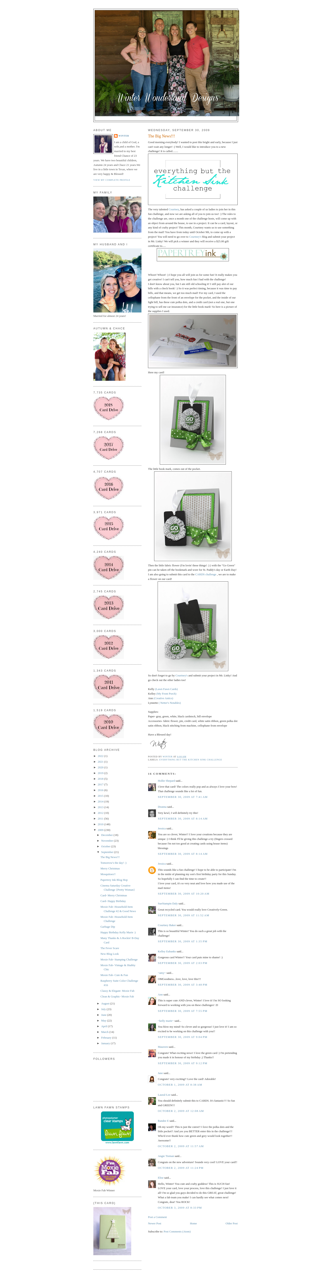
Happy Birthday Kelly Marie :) (118, 932)
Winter (123, 136)
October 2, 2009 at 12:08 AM (181, 1111)
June (104, 1014)
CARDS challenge (206, 574)
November (107, 840)
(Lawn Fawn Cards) (166, 689)
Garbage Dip (107, 926)
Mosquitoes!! (107, 874)
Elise (161, 1177)
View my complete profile (111, 180)
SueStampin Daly (168, 903)
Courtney (174, 209)
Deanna (162, 806)
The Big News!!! (110, 857)
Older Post (232, 1223)
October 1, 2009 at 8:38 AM (180, 1084)
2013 (101, 807)
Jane (160, 1073)
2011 (101, 818)
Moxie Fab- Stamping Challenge (119, 959)
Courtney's (195, 236)
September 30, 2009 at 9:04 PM (182, 1037)
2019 (101, 773)
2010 (101, 824)
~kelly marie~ (166, 1020)
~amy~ (162, 972)
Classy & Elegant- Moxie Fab (117, 990)
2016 (101, 790)
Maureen (163, 1046)
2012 (101, 812)
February (106, 1037)
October (106, 846)
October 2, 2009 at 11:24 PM (181, 1167)
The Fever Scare (109, 948)
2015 (101, 795)
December (107, 835)
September (107, 852)
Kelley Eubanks (167, 951)
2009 (101, 830)
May (104, 1020)
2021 (101, 761)
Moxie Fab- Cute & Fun (114, 975)
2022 (101, 756)
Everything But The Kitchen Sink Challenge (190, 759)
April (104, 1026)
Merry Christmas (110, 868)
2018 (101, 778)
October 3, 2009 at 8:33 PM (180, 1207)
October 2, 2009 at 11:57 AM (181, 1146)
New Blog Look (109, 953)
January (106, 1043)
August (105, 1003)
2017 (101, 784)
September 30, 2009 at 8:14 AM (183, 818)
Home (193, 1223)
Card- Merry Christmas (113, 895)
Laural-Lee (164, 1094)
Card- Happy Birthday (113, 901)
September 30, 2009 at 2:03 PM (182, 963)
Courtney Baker (167, 925)
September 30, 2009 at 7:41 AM (183, 797)
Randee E (163, 1120)
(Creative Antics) (163, 698)
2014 (101, 801)
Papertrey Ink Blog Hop (114, 879)
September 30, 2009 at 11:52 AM (183, 915)
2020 (101, 767)
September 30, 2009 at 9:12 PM (182, 1063)
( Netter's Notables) (170, 702)
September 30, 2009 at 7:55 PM (182, 1011)
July (104, 1009)
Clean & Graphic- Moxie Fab (117, 996)
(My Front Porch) (166, 693)
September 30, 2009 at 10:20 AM (183, 893)
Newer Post (154, 1223)
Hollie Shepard (166, 780)
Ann (160, 994)
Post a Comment (157, 1217)
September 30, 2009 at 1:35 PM (182, 941)
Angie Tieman (166, 1156)
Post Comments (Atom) (177, 1231)
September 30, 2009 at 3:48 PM (182, 984)
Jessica (162, 828)
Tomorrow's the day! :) (113, 862)
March (105, 1032)
